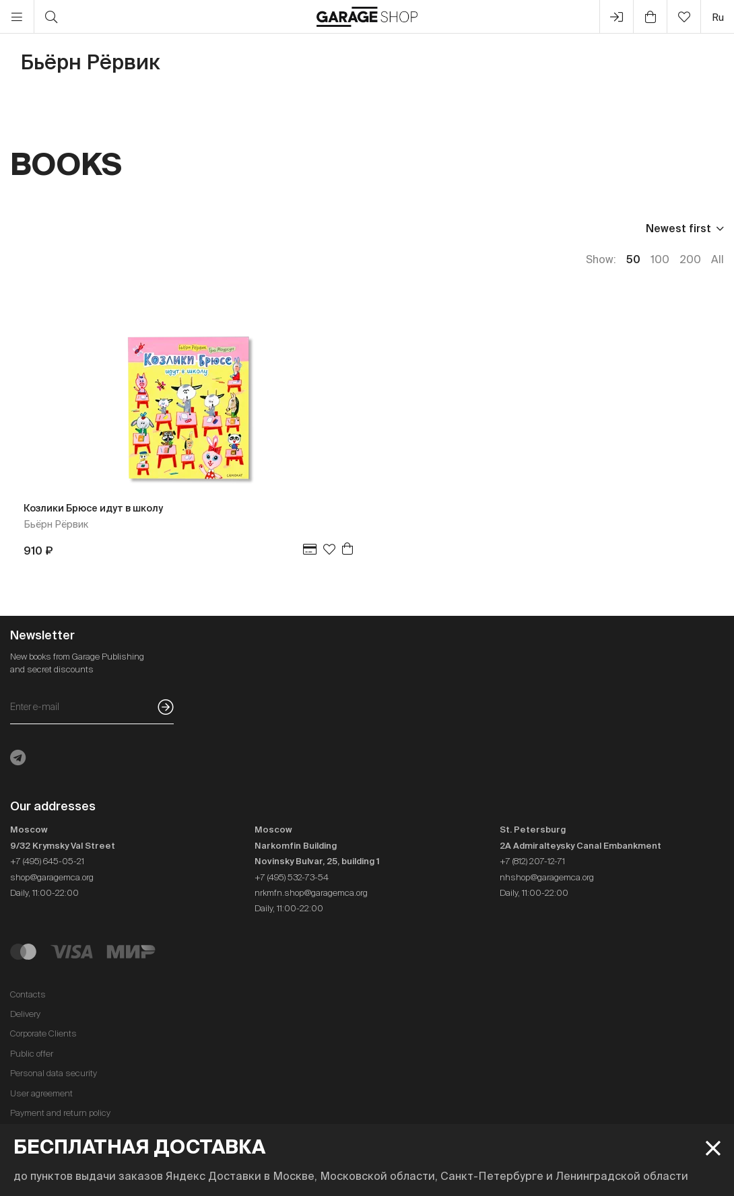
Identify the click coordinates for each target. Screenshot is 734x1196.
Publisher (92, 228)
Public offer (31, 1054)
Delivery (25, 1014)
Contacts (28, 994)
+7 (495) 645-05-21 (47, 861)
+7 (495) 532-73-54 (292, 877)
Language (173, 228)
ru (718, 17)
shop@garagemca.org (52, 877)
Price (23, 228)
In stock (250, 228)
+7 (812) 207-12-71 (532, 861)
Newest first (678, 228)
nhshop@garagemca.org (547, 877)
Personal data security (53, 1073)
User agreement (41, 1093)
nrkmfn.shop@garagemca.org (311, 893)
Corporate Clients (43, 1033)
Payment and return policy (60, 1113)
